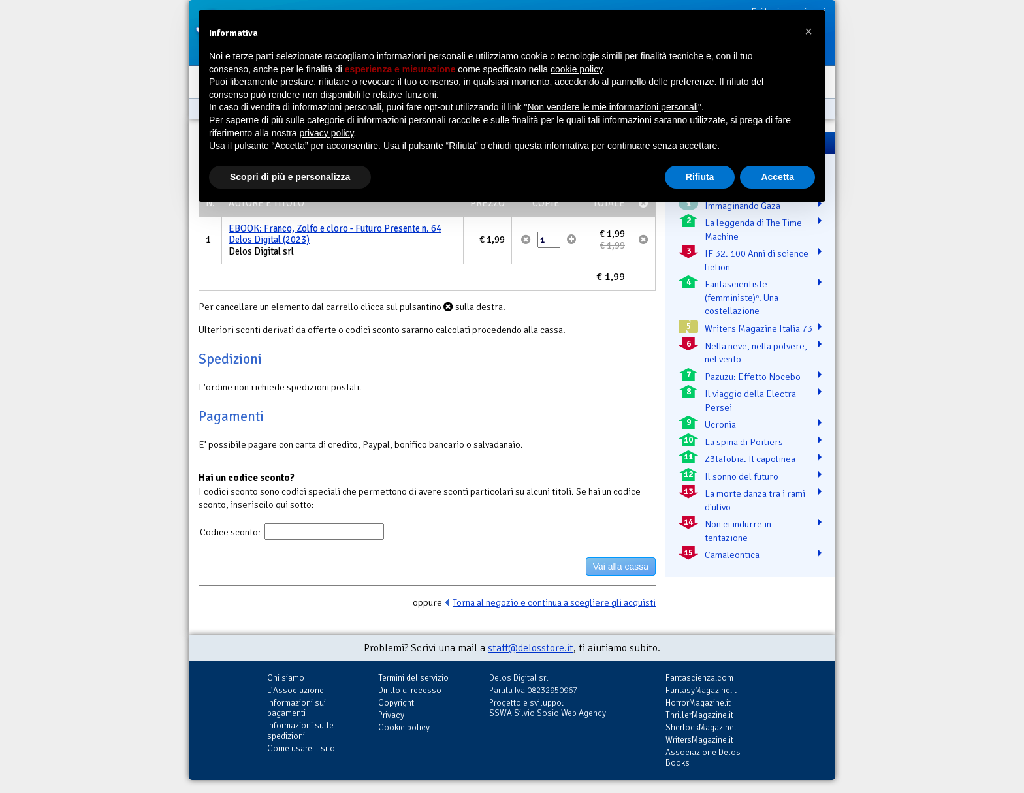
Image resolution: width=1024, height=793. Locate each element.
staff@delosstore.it (530, 648)
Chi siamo (285, 677)
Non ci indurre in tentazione (738, 531)
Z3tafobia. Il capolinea (750, 459)
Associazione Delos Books (703, 757)
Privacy (391, 715)
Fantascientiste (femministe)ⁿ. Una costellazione (741, 297)
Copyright (396, 702)
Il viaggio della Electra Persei (750, 400)
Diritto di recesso (409, 690)
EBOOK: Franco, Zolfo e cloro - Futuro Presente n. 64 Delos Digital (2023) (335, 234)
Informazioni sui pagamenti (296, 708)
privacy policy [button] (327, 133)
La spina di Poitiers (744, 442)
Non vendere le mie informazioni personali (612, 107)
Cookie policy (404, 727)
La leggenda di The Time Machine (753, 229)
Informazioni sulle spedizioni (300, 730)
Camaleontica (732, 555)
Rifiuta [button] (700, 177)
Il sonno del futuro (741, 476)
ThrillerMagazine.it (699, 715)
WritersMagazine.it (699, 739)
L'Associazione (295, 690)
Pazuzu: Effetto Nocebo (753, 376)
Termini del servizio (413, 677)
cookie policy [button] (576, 69)
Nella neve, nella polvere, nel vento (756, 352)
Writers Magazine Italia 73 (758, 328)
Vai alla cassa (620, 566)
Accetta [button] (777, 177)
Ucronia (720, 424)
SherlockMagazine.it (703, 727)
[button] (808, 31)
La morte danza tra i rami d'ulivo (755, 500)
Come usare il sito (301, 748)
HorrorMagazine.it (698, 702)
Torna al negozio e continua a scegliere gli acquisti (554, 602)
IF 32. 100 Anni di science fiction (756, 260)
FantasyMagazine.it (701, 690)
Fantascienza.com (699, 677)
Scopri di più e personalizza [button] (290, 177)
